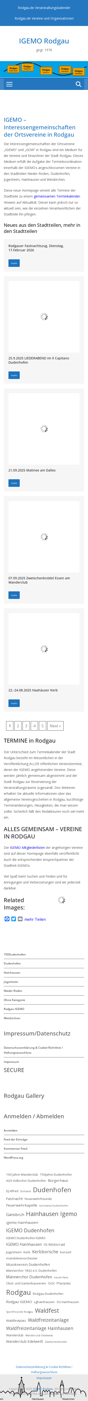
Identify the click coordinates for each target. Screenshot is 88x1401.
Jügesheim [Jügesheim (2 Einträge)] (14, 1252)
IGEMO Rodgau (44, 41)
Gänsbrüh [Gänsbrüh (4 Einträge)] (15, 1214)
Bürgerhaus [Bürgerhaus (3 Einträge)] (58, 1180)
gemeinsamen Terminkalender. (57, 196)
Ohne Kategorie (14, 1000)
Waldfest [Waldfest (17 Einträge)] (47, 1310)
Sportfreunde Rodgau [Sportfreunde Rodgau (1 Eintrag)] (19, 1311)
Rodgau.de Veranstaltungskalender (44, 7)
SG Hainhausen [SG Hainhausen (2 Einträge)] (68, 1302)
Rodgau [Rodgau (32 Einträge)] (18, 1292)
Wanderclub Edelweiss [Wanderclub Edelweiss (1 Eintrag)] (39, 1335)
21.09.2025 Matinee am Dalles (32, 470)
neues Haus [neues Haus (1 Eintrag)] (61, 1277)
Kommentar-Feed (15, 1149)
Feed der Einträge (15, 1139)
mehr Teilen (35, 919)
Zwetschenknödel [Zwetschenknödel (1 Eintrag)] (56, 1341)
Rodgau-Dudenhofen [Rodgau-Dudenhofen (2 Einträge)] (48, 1294)
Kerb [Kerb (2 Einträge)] (26, 1252)
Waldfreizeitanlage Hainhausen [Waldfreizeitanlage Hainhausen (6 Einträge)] (39, 1328)
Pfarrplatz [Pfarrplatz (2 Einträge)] (64, 1283)
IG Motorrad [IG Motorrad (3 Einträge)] (54, 1244)
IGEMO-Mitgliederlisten (27, 847)
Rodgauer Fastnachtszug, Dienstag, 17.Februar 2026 (36, 248)
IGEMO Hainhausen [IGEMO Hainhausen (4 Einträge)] (24, 1244)
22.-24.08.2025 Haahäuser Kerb (33, 690)
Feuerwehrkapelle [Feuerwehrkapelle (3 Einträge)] (21, 1205)
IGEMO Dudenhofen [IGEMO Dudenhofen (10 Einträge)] (30, 1230)
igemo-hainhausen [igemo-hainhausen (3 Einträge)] (22, 1222)
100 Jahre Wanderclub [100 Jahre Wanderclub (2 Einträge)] (22, 1174)
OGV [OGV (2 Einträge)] (51, 1283)
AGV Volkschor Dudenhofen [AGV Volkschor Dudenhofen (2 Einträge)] (26, 1180)
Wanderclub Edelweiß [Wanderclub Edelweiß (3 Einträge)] (24, 1341)
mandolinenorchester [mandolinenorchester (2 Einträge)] (22, 1258)
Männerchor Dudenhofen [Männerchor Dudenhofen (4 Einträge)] (29, 1276)
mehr (14, 263)
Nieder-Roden (13, 991)
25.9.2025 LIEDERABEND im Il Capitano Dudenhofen (38, 360)
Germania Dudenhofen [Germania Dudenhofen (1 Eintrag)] (53, 1205)
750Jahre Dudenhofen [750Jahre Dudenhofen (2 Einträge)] (56, 1174)
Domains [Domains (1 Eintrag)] (25, 1191)
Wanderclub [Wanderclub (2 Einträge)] (14, 1335)
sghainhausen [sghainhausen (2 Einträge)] (44, 1302)
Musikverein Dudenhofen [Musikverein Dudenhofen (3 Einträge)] (28, 1264)
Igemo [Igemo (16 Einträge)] (68, 1214)
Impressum (11, 1062)
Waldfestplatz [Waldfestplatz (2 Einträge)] (16, 1320)
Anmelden (11, 1130)
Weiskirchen (12, 1018)
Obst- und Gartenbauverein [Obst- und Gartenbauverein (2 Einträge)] (26, 1283)
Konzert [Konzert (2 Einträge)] (65, 1252)
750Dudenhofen (15, 954)
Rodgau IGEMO (14, 1009)
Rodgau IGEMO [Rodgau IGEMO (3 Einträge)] (19, 1301)
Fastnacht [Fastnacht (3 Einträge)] (14, 1198)
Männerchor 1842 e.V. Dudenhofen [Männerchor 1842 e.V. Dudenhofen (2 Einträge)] (31, 1270)
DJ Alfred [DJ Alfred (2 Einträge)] (12, 1191)
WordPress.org (13, 1158)
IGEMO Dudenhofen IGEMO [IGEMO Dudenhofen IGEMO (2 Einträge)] (26, 1238)
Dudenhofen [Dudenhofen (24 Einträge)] (52, 1189)
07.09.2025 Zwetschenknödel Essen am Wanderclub (39, 580)
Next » (55, 725)
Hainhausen (12, 973)
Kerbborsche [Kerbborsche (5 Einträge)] (45, 1251)
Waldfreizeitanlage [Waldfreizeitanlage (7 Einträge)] (48, 1320)
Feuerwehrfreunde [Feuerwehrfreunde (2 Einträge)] (38, 1199)
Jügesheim (11, 982)
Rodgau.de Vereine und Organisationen (44, 18)
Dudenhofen (12, 963)
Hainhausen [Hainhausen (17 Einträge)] (42, 1214)
